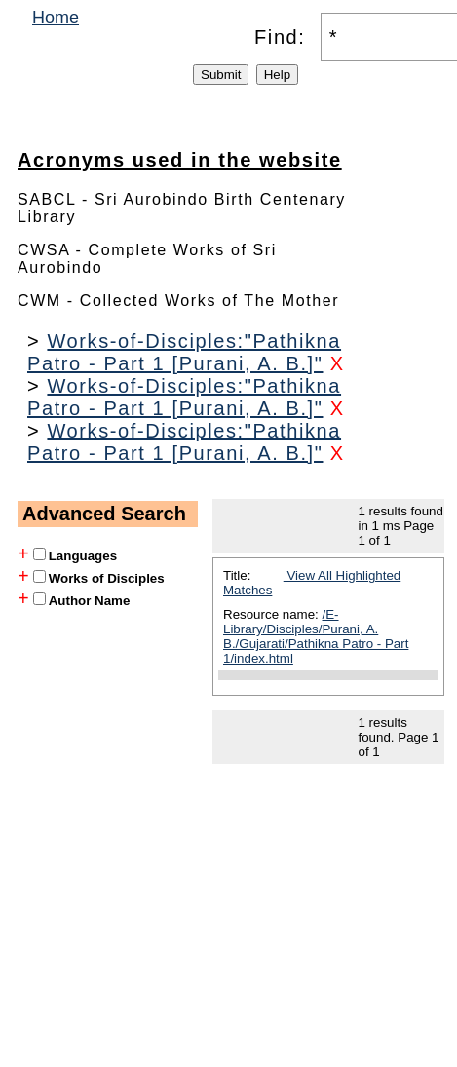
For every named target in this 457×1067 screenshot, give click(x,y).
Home (55, 17)
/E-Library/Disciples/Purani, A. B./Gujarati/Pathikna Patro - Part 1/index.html (315, 636)
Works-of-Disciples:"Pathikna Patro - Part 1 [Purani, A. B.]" (184, 352)
